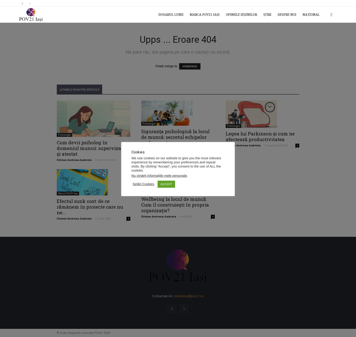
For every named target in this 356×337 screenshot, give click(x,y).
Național (311, 14)
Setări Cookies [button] (143, 184)
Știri (267, 14)
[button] (331, 15)
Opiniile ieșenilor (241, 14)
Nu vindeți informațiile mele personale (159, 175)
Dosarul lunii (170, 14)
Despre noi (287, 14)
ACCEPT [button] (166, 184)
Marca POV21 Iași (205, 14)
